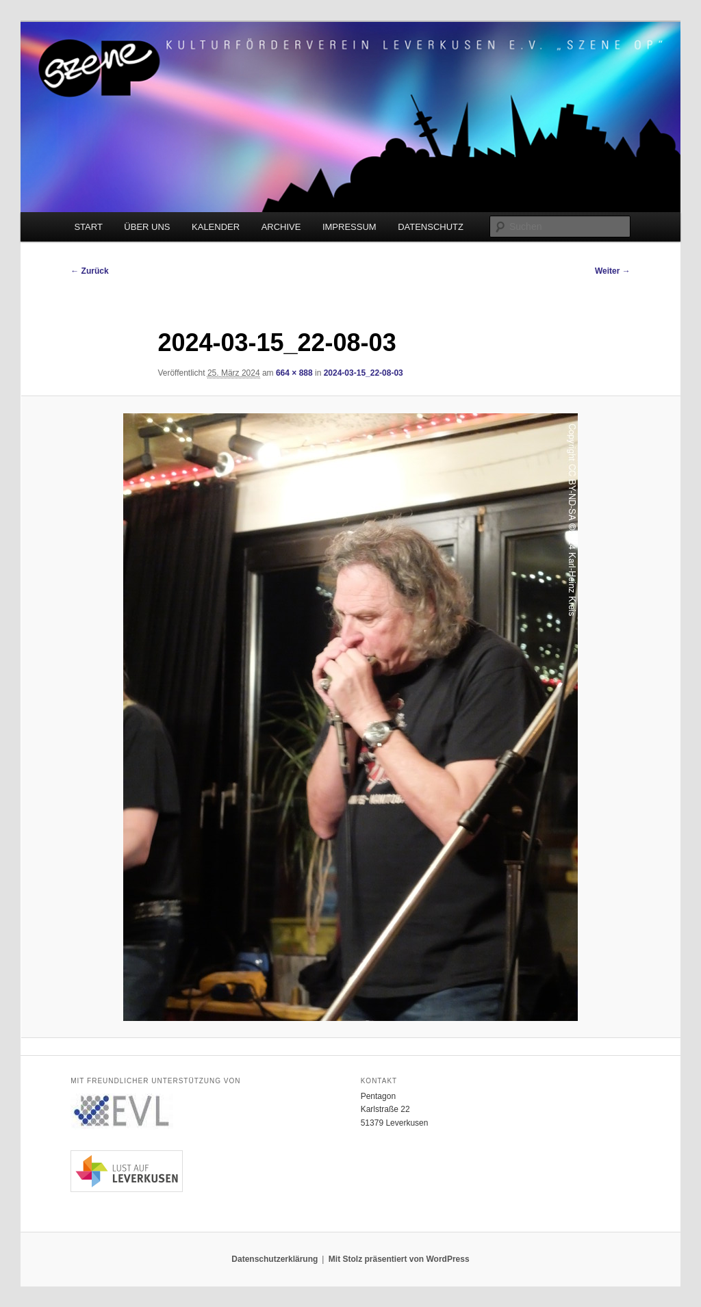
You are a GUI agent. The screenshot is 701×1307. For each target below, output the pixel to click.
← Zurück (89, 271)
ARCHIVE (281, 227)
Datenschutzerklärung (274, 1259)
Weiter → (612, 271)
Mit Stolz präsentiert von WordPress (399, 1259)
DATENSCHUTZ (430, 227)
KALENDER (216, 227)
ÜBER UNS (147, 227)
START (88, 227)
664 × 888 (294, 373)
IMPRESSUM (349, 227)
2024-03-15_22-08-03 (363, 373)
